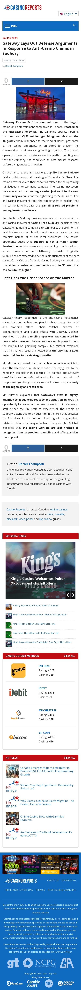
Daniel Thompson (14, 65)
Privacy (40, 889)
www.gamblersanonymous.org (47, 937)
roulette (59, 514)
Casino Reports (16, 509)
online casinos (59, 509)
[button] (68, 595)
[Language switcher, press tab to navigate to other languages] (68, 13)
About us (53, 880)
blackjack (12, 519)
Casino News (10, 38)
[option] (41, 570)
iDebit (43, 688)
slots (50, 514)
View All (69, 757)
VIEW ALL (69, 655)
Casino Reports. (49, 973)
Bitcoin (44, 732)
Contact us (69, 880)
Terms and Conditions (18, 889)
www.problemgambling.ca (16, 937)
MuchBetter (47, 710)
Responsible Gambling (62, 889)
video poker (26, 519)
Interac (44, 666)
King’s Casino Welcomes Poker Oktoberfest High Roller (37, 580)
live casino (45, 519)
